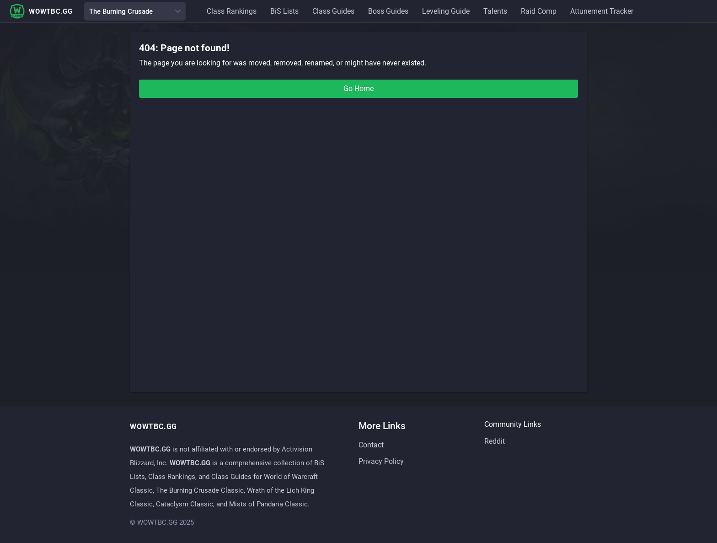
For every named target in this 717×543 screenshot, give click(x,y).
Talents (495, 11)
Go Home (358, 88)
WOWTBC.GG (41, 11)
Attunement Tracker (601, 11)
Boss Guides (388, 11)
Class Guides (333, 11)
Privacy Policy (381, 461)
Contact (371, 445)
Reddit (494, 441)
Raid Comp (538, 11)
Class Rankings (232, 11)
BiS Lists (284, 11)
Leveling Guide (446, 11)
